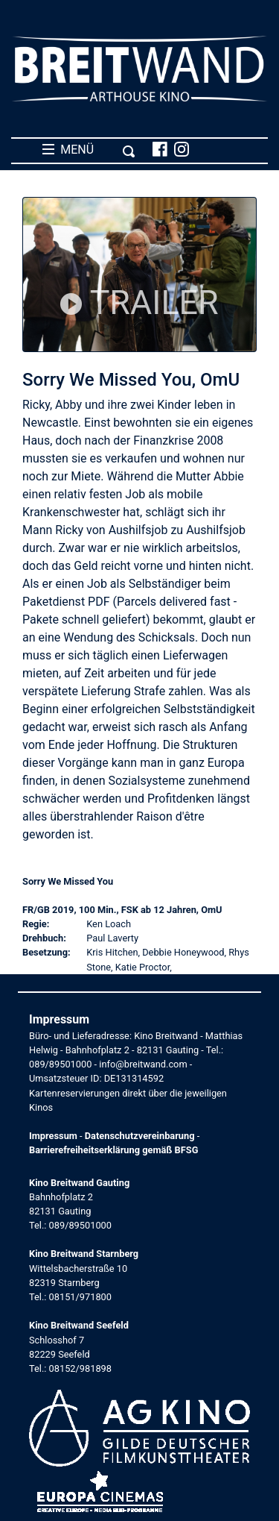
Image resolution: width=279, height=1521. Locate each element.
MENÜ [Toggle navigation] (88, 149)
